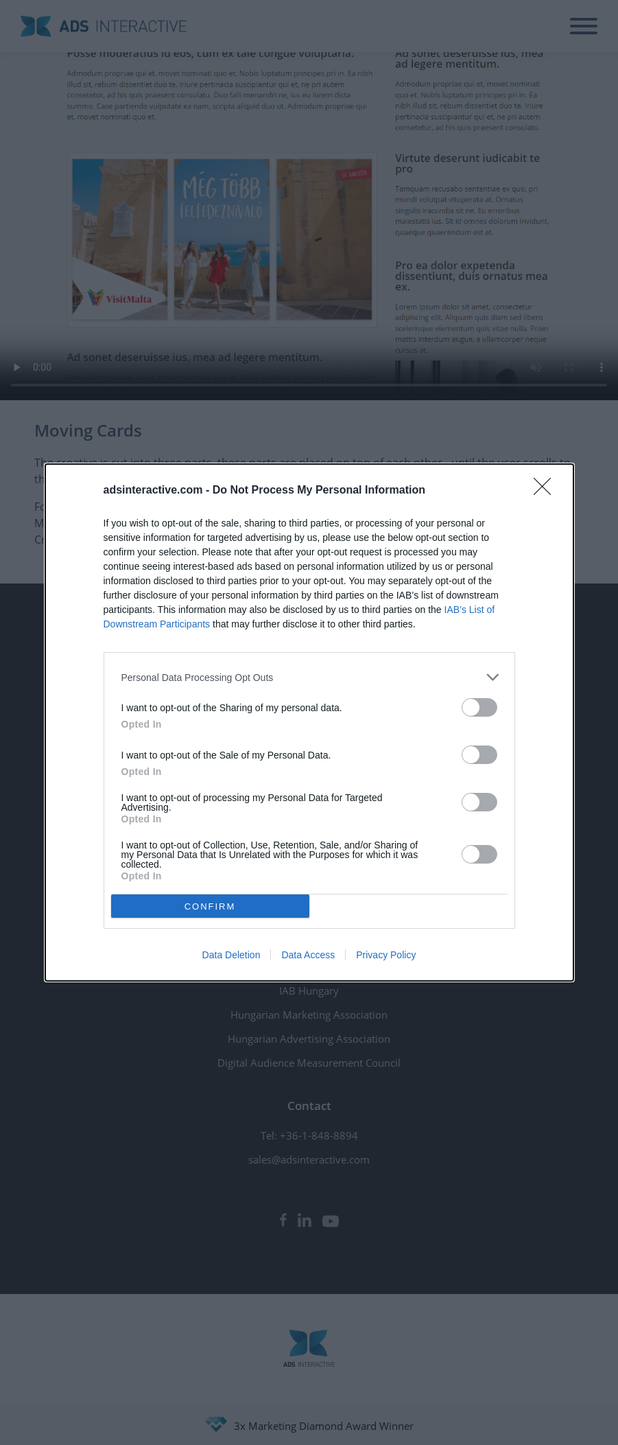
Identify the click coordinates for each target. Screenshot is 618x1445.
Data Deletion (231, 954)
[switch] (479, 707)
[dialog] (309, 722)
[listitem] (309, 677)
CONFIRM (210, 906)
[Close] (547, 491)
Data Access (308, 954)
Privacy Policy (386, 954)
